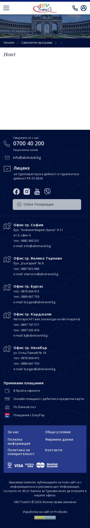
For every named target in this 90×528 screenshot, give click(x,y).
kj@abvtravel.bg (35, 335)
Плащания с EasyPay (29, 415)
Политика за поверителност (21, 452)
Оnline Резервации (35, 204)
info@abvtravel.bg (27, 157)
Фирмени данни (59, 439)
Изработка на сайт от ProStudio (45, 512)
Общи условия (58, 432)
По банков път (24, 407)
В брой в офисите (26, 391)
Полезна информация (19, 441)
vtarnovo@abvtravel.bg (41, 274)
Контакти (53, 450)
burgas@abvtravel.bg (39, 302)
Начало (9, 43)
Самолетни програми (36, 43)
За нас (13, 432)
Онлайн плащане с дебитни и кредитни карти (48, 399)
